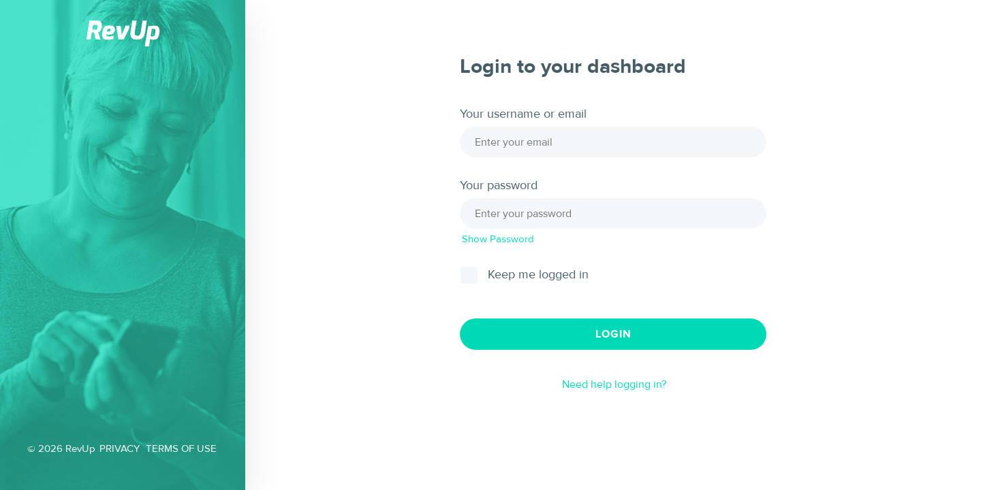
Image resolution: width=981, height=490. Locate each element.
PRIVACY (119, 449)
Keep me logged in (538, 275)
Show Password (498, 239)
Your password (499, 186)
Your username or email (523, 114)
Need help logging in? (614, 384)
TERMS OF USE (181, 449)
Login (613, 334)
